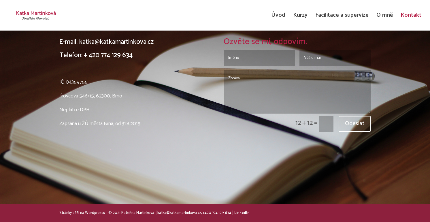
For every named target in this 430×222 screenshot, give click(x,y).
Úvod (278, 16)
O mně (384, 16)
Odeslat (354, 123)
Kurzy (300, 16)
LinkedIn (242, 213)
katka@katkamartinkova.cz (116, 42)
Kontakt (411, 16)
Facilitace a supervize (342, 16)
